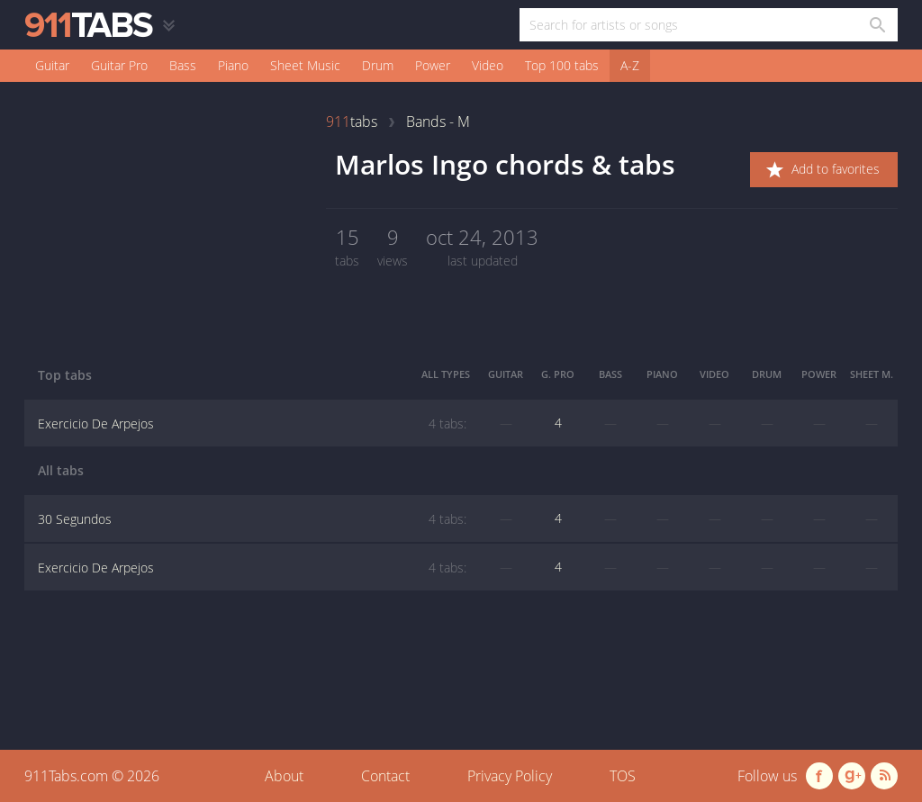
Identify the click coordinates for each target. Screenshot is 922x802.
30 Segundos (252, 519)
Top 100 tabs (562, 65)
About (284, 776)
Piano (233, 65)
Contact (385, 776)
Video (487, 65)
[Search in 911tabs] (876, 25)
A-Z (629, 65)
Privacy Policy (509, 776)
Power (432, 65)
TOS (623, 776)
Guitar (52, 65)
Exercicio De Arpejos (252, 424)
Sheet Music (305, 65)
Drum (377, 65)
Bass (182, 65)
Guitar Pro (119, 65)
